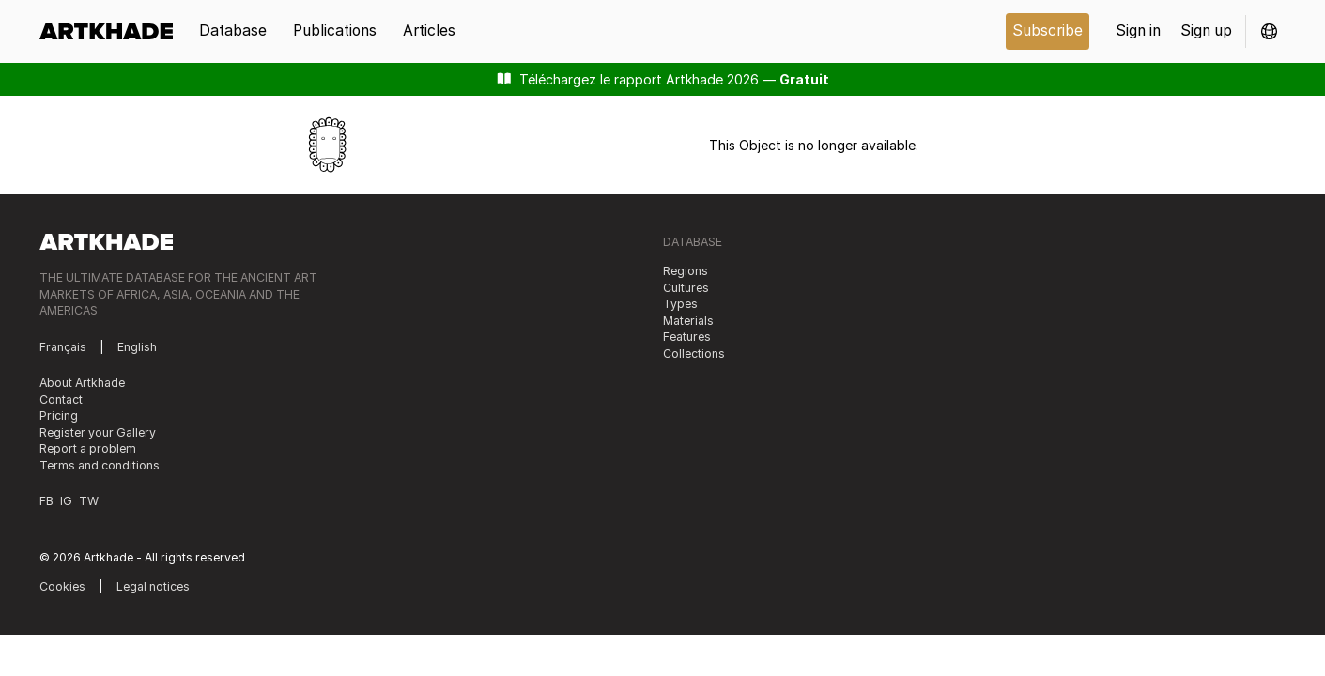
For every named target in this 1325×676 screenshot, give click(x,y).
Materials (688, 321)
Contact (61, 399)
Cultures (686, 288)
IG (66, 501)
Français (62, 347)
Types (680, 304)
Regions (685, 271)
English (137, 347)
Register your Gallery (97, 432)
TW (89, 501)
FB (46, 501)
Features (687, 337)
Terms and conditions (99, 465)
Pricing (58, 415)
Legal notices (153, 586)
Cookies (62, 586)
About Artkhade (82, 383)
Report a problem (87, 448)
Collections (694, 353)
